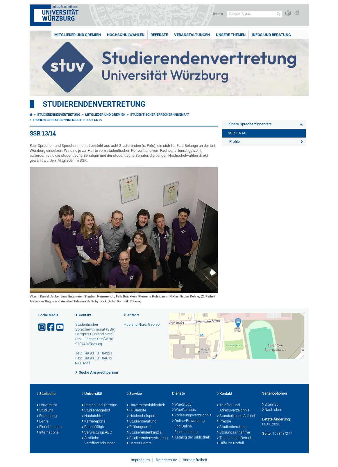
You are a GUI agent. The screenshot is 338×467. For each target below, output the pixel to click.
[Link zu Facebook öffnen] (51, 327)
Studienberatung (141, 421)
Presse (224, 421)
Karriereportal (94, 421)
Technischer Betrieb (234, 438)
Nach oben (272, 410)
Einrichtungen (49, 427)
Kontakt (85, 315)
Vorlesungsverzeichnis (191, 415)
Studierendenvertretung (94, 104)
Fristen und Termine (99, 405)
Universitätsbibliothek (146, 405)
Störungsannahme (233, 432)
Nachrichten (93, 416)
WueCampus (184, 410)
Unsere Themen (231, 35)
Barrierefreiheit (195, 460)
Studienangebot (96, 410)
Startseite (46, 394)
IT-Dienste (136, 410)
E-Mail (85, 363)
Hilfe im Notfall (230, 443)
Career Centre (139, 443)
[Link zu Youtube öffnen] (60, 327)
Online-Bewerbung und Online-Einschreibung (188, 426)
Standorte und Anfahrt (236, 416)
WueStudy (181, 404)
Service (134, 394)
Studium (45, 410)
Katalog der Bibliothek (191, 437)
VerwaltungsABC (97, 432)
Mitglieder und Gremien (77, 35)
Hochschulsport (141, 416)
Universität (47, 405)
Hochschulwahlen (125, 35)
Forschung (47, 416)
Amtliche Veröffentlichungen (98, 441)
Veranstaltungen (192, 35)
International (48, 432)
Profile (234, 141)
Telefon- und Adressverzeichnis (233, 408)
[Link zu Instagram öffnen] (42, 327)
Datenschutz (166, 460)
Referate (159, 35)
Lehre (43, 421)
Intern (218, 14)
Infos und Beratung (271, 35)
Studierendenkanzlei (144, 432)
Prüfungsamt (139, 427)
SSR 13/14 (94, 120)
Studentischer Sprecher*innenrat (159, 115)
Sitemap (270, 404)
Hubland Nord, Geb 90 (142, 324)
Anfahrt (133, 315)
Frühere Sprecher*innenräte (57, 120)
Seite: (266, 433)
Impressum (140, 460)
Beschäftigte (93, 427)
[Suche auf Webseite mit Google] (254, 14)
